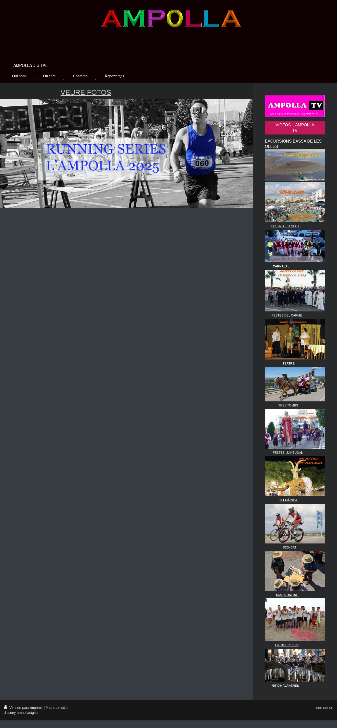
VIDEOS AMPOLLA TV (295, 128)
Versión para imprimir (24, 708)
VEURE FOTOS (86, 92)
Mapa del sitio (57, 708)
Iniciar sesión (322, 708)
